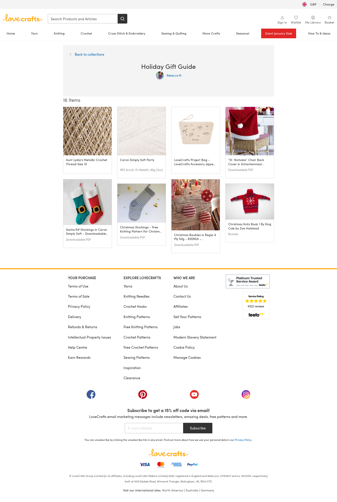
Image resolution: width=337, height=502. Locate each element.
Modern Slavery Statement (194, 337)
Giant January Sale (278, 33)
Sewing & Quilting (173, 33)
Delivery (74, 316)
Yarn (34, 33)
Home (11, 33)
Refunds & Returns (82, 326)
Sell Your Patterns (187, 316)
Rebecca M (168, 75)
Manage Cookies (187, 357)
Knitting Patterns (137, 316)
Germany (207, 490)
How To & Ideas (319, 33)
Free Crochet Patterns (141, 347)
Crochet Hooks (135, 306)
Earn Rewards (79, 357)
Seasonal (242, 33)
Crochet (86, 33)
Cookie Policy (184, 347)
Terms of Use (78, 286)
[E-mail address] (154, 428)
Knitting (59, 33)
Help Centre (77, 347)
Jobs (176, 326)
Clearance (132, 378)
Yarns (128, 286)
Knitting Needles (136, 296)
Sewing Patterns (137, 357)
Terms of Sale (78, 296)
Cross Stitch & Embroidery (126, 33)
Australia (192, 490)
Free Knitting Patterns (141, 326)
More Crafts (211, 33)
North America (172, 490)
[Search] (122, 19)
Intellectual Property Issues (89, 337)
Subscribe (198, 428)
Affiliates (180, 306)
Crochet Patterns (137, 337)
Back (87, 54)
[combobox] (83, 19)
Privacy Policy (79, 306)
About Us (180, 286)
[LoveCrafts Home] (168, 452)
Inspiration (132, 367)
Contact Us (182, 296)
